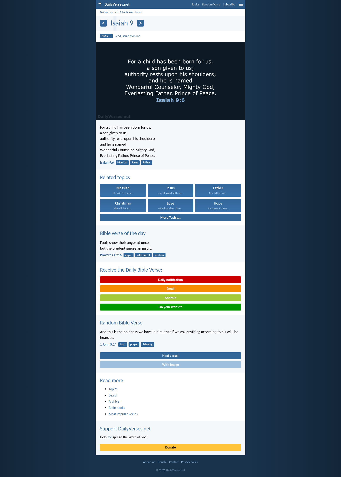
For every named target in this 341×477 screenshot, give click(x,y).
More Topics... (170, 217)
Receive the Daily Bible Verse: (131, 270)
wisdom (159, 255)
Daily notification (170, 280)
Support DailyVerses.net (125, 428)
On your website (170, 307)
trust (122, 344)
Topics (195, 4)
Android (170, 298)
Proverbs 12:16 (111, 255)
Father (146, 162)
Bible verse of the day (122, 233)
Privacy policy (189, 462)
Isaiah (138, 12)
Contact (174, 462)
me (109, 437)
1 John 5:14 (108, 344)
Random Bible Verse (121, 322)
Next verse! (170, 356)
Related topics (115, 177)
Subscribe (229, 4)
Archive (114, 401)
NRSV (106, 36)
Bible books (126, 12)
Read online (127, 36)
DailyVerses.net (109, 12)
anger (128, 255)
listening (147, 344)
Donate (170, 447)
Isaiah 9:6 (107, 162)
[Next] (140, 23)
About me (149, 462)
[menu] (241, 6)
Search (113, 395)
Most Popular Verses (123, 414)
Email (171, 289)
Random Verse (211, 4)
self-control (143, 255)
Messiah (122, 162)
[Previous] (103, 23)
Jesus (135, 162)
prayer (134, 344)
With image (170, 365)
